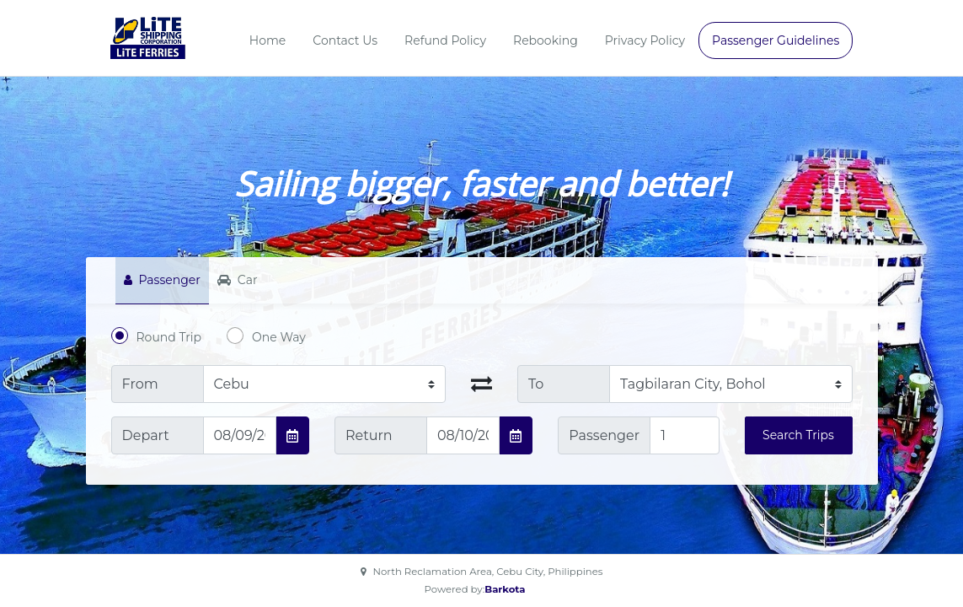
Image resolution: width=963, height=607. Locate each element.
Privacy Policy (645, 40)
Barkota (504, 589)
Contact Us (345, 40)
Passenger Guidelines (775, 40)
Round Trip (169, 337)
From (140, 384)
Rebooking (545, 40)
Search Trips (798, 435)
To (535, 384)
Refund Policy (445, 40)
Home (267, 40)
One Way (279, 337)
